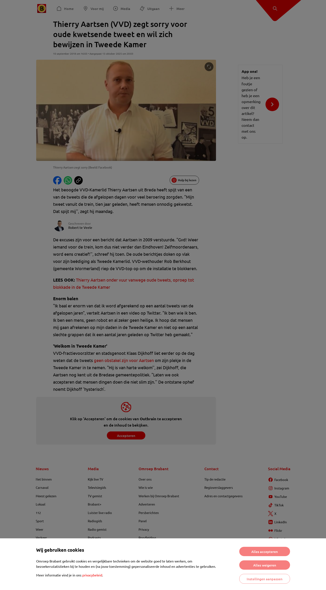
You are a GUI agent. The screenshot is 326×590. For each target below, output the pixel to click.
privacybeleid (92, 575)
